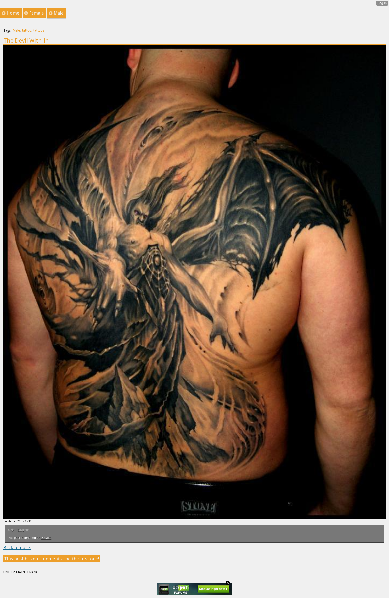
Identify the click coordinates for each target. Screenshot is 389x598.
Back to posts (17, 547)
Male (16, 30)
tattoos (38, 30)
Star (23, 530)
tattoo (26, 30)
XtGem (46, 538)
